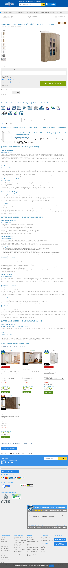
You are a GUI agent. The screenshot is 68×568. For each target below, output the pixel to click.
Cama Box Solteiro (5, 550)
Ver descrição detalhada (16, 26)
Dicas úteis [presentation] (7, 120)
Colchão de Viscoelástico (20, 549)
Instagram (43, 545)
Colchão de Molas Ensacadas (18, 538)
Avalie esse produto (6, 26)
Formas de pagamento (30, 120)
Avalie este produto (9, 448)
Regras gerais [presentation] (10, 120)
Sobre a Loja (30, 537)
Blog (20, 1)
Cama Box (3, 544)
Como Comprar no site (32, 549)
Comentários (47, 120)
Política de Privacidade (32, 547)
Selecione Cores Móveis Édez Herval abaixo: (13, 70)
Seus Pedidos (30, 539)
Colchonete (3, 560)
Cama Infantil (4, 551)
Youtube (43, 551)
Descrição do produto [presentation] (3, 120)
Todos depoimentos (60, 525)
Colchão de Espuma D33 (20, 540)
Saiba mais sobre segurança (36, 525)
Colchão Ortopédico (19, 542)
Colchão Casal (4, 555)
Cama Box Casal (4, 546)
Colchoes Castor (4, 557)
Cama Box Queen (5, 548)
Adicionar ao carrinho (53, 83)
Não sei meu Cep (4, 94)
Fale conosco (60, 539)
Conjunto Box (17, 544)
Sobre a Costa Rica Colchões (45, 538)
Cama (2, 543)
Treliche (3, 562)
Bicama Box (17, 547)
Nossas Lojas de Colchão (47, 540)
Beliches (3, 539)
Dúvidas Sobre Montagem (33, 553)
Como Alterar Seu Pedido (33, 541)
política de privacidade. (43, 565)
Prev (29, 516)
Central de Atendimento (60, 544)
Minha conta (38, 1)
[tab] (3, 120)
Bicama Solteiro (4, 541)
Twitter (42, 549)
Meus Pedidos (31, 1)
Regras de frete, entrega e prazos (33, 544)
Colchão (3, 553)
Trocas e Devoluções (32, 545)
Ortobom (3, 537)
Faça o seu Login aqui (9, 471)
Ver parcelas (5, 85)
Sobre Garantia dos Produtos (32, 555)
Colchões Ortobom (5, 559)
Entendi (51, 565)
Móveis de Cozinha (18, 554)
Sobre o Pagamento (32, 551)
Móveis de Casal (18, 551)
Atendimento (24, 1)
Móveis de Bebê (18, 553)
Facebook (43, 547)
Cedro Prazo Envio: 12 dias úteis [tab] (8, 73)
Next (63, 516)
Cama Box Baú (17, 545)
